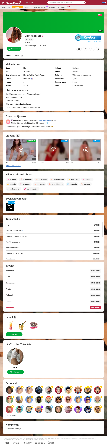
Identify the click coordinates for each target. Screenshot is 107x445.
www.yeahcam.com (28, 438)
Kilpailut (52, 7)
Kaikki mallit (6, 7)
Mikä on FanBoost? (94, 42)
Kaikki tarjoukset (40, 7)
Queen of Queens (44, 120)
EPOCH (44, 438)
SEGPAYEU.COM (52, 438)
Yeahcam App (62, 7)
